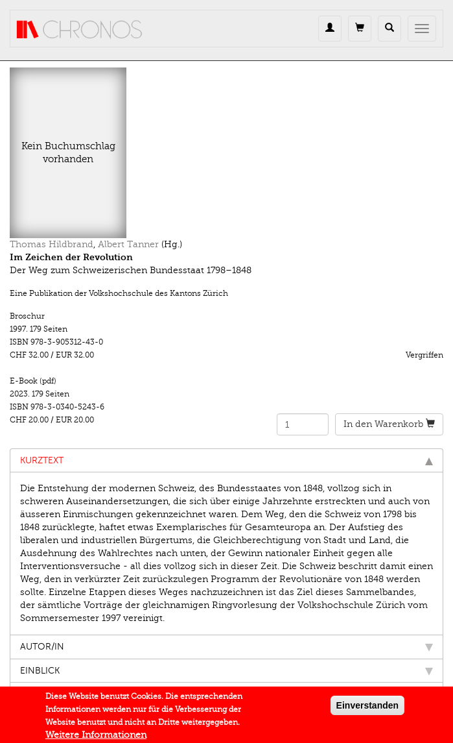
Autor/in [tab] (226, 647)
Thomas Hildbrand (51, 244)
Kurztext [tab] (226, 460)
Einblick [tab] (226, 671)
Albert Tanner (128, 244)
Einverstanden (367, 708)
